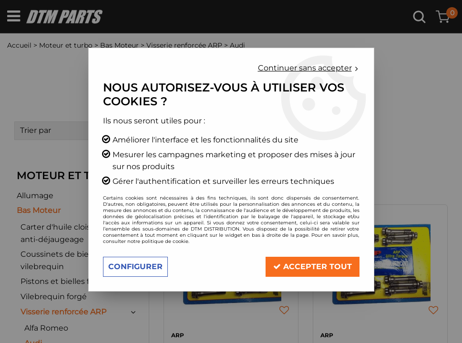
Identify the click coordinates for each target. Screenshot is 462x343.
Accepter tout (312, 266)
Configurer (135, 266)
